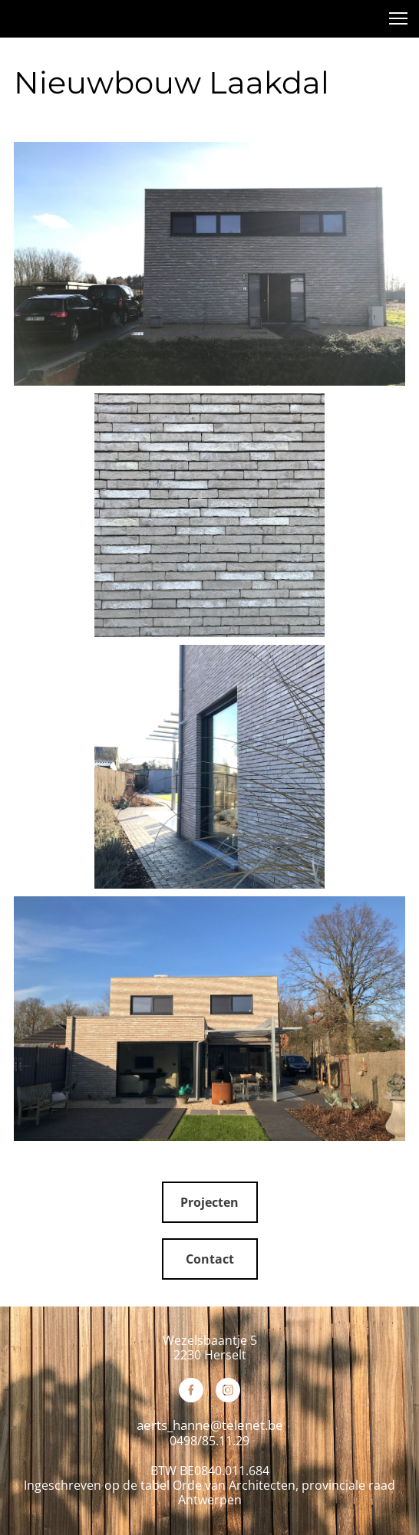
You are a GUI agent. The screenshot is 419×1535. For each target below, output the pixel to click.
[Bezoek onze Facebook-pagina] (191, 1390)
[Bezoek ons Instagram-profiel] (228, 1390)
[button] (398, 18)
